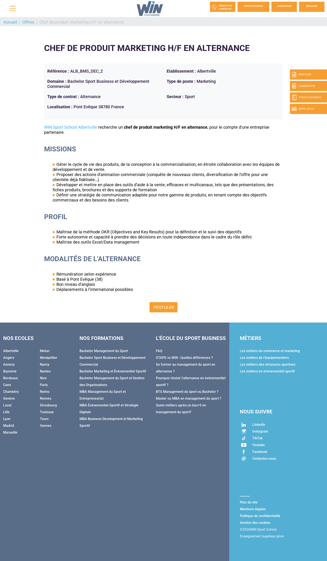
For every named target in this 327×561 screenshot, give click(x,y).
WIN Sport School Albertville (70, 127)
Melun (44, 351)
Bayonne (10, 371)
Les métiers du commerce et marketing (270, 351)
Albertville (11, 351)
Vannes (45, 426)
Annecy (9, 364)
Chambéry (11, 392)
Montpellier (48, 358)
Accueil (10, 22)
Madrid (8, 426)
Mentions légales (253, 509)
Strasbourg (48, 405)
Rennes (45, 398)
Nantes (45, 371)
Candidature (284, 6)
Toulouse (47, 412)
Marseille (10, 432)
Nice (43, 378)
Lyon (6, 419)
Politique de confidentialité (260, 516)
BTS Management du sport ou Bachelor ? (187, 392)
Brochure (311, 6)
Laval (7, 405)
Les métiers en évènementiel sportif (267, 371)
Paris (44, 385)
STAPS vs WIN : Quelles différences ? (184, 358)
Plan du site (249, 502)
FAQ (159, 351)
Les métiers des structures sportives (267, 364)
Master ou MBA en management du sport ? (188, 398)
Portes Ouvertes (253, 6)
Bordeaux (10, 378)
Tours (44, 419)
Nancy (44, 364)
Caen (7, 385)
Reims (44, 392)
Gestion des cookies (255, 523)
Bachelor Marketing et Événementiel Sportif (113, 371)
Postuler (163, 307)
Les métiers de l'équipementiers (264, 358)
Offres (28, 22)
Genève (9, 398)
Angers (8, 358)
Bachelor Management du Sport (104, 351)
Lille (6, 412)
